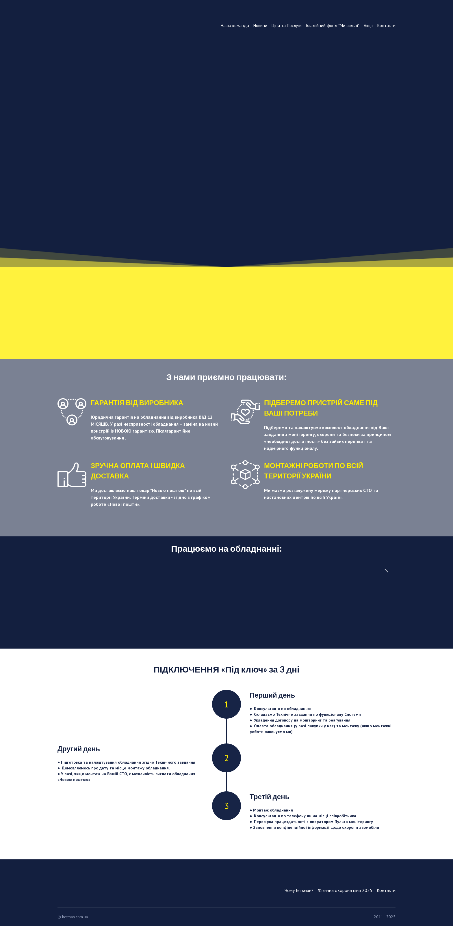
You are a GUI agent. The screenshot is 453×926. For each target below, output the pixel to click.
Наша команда (235, 25)
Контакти (386, 25)
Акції (368, 25)
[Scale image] (100, 600)
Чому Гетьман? (299, 890)
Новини (260, 25)
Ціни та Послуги (287, 25)
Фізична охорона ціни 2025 (345, 890)
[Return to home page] (99, 46)
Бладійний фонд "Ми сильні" (332, 25)
